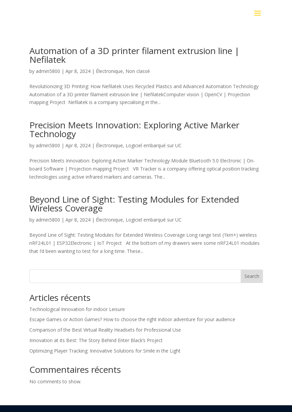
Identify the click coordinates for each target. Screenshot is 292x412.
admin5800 (48, 71)
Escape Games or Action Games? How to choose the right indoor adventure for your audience (132, 319)
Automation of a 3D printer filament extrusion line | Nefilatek (134, 55)
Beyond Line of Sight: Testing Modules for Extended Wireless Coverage (134, 203)
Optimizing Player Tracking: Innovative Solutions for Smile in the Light (105, 350)
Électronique (109, 71)
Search (251, 276)
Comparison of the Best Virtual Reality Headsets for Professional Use (105, 330)
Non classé (138, 71)
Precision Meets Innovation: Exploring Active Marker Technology (134, 129)
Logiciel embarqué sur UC (154, 145)
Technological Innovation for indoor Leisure (77, 309)
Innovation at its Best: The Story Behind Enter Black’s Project (96, 340)
